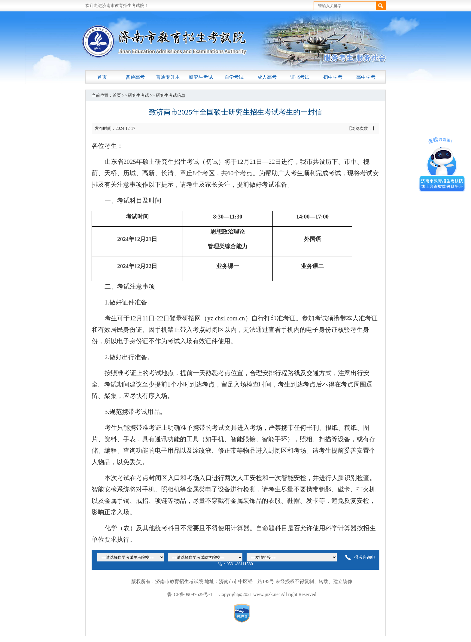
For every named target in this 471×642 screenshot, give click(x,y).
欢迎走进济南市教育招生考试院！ (116, 5)
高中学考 (365, 77)
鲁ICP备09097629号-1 (189, 594)
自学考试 (234, 77)
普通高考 (135, 77)
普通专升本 (168, 77)
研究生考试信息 (170, 95)
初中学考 (332, 77)
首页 (102, 77)
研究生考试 (201, 77)
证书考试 (299, 77)
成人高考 (267, 77)
